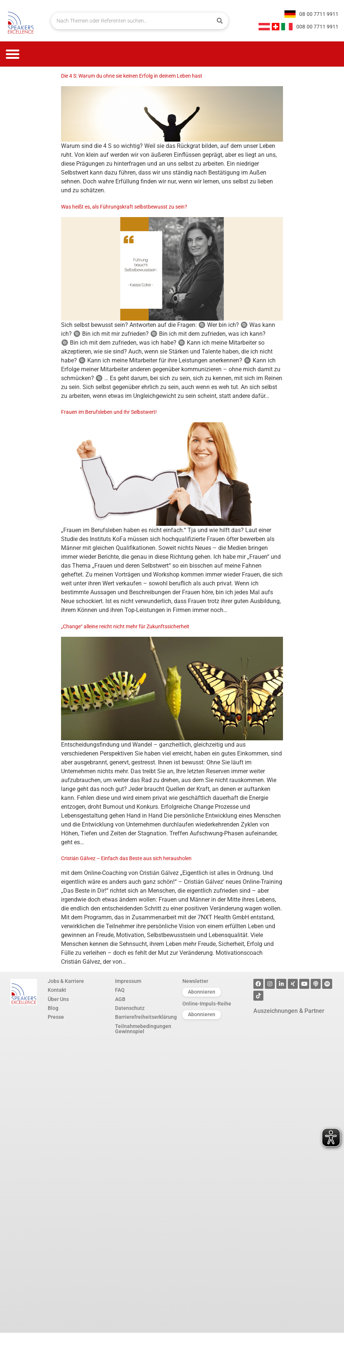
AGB (120, 999)
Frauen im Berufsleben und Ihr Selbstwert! (109, 412)
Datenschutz (130, 1008)
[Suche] (220, 21)
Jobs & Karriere (66, 981)
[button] (12, 54)
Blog (53, 1008)
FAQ (120, 990)
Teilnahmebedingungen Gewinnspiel (143, 1029)
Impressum (128, 981)
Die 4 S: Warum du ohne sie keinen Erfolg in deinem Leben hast (131, 76)
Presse (56, 1017)
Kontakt (57, 990)
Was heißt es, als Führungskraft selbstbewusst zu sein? (124, 207)
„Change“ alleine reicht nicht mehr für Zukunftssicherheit (125, 626)
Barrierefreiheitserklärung (145, 1017)
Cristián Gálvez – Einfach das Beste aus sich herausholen (126, 858)
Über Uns (58, 999)
